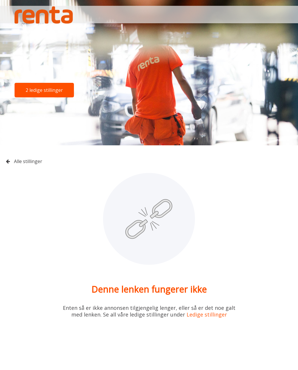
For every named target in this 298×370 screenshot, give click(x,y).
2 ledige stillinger (44, 90)
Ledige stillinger (207, 314)
